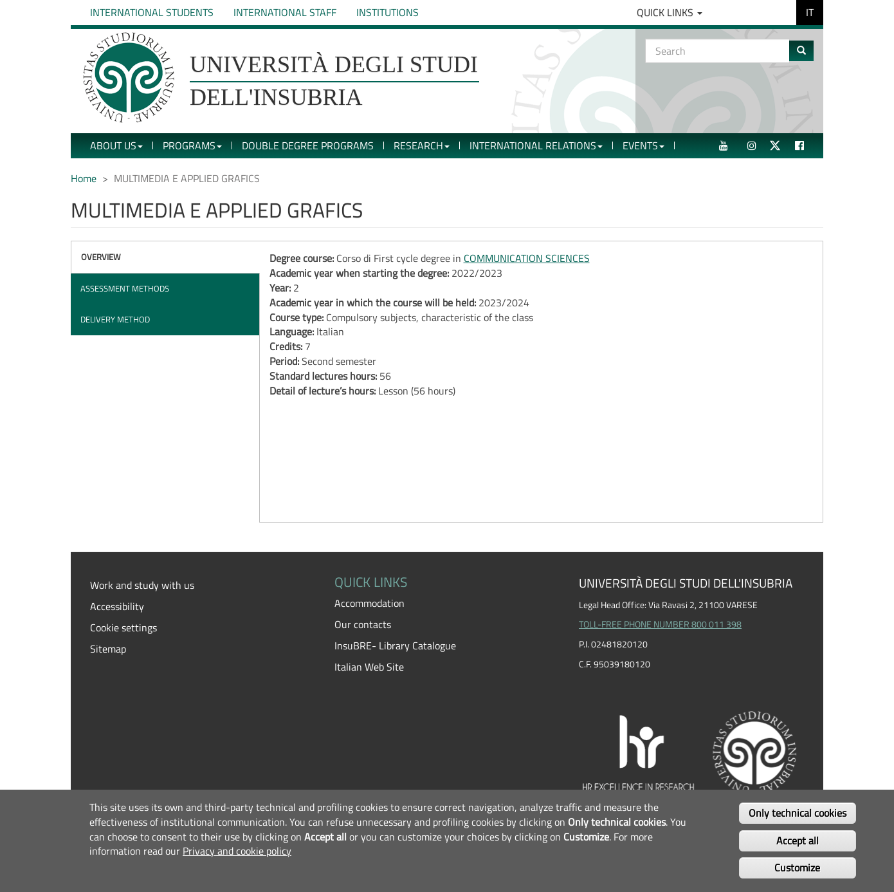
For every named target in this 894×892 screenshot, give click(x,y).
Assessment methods (124, 288)
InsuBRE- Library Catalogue (395, 645)
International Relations (536, 145)
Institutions (387, 12)
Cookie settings (123, 627)
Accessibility (117, 606)
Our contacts (362, 624)
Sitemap (108, 648)
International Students (152, 12)
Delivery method (115, 319)
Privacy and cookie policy (237, 851)
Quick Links (669, 12)
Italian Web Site (369, 666)
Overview (101, 256)
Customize (797, 867)
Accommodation (369, 603)
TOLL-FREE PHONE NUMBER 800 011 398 (660, 624)
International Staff (284, 12)
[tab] (165, 257)
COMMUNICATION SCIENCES (527, 258)
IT (810, 12)
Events (643, 145)
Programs (192, 145)
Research (422, 145)
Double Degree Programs (308, 145)
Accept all (797, 840)
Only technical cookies (797, 813)
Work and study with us (142, 585)
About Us (116, 145)
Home (83, 178)
